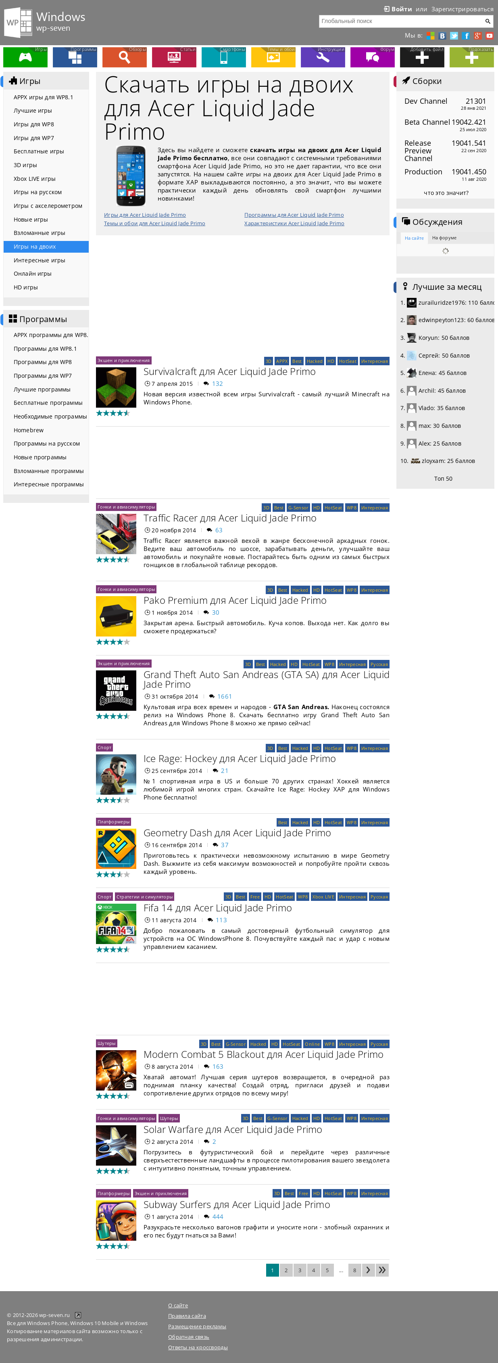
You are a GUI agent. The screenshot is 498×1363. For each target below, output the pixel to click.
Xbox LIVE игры (35, 178)
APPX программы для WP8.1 (51, 335)
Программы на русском (47, 443)
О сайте (178, 1305)
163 (218, 1066)
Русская (379, 664)
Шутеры (107, 1043)
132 (217, 383)
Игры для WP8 (34, 124)
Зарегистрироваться (462, 9)
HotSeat (347, 361)
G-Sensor (298, 508)
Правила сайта (187, 1315)
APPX (282, 361)
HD (330, 361)
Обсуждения (431, 222)
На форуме (444, 237)
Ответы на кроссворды (198, 1347)
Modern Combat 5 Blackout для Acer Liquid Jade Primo (263, 1054)
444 (218, 1216)
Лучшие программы (42, 389)
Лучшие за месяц (441, 287)
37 (225, 845)
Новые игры (31, 219)
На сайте (414, 238)
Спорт (104, 747)
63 (219, 530)
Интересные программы (49, 484)
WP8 (351, 508)
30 (216, 612)
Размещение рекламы (197, 1326)
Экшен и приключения (124, 360)
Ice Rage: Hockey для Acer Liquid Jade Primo (240, 758)
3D (269, 361)
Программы (37, 319)
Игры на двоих (35, 246)
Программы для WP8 (43, 362)
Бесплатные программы (48, 402)
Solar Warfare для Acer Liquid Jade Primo (233, 1129)
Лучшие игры (33, 110)
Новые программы (40, 457)
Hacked (315, 361)
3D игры (25, 165)
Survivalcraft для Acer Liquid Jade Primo (230, 371)
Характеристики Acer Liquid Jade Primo (294, 223)
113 (221, 920)
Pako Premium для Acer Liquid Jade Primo (235, 600)
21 (225, 770)
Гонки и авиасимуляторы (126, 507)
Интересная (374, 361)
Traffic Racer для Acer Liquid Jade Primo (230, 517)
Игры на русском (38, 192)
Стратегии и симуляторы (145, 897)
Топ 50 (443, 478)
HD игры (26, 287)
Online (312, 1044)
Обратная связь (188, 1336)
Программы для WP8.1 (45, 348)
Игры (23, 81)
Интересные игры (39, 260)
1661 (224, 696)
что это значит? (446, 193)
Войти (397, 9)
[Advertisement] (243, 295)
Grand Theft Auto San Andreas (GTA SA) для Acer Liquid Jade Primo (267, 679)
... (341, 1270)
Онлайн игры (33, 273)
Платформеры (113, 822)
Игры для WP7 (34, 138)
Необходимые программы (50, 416)
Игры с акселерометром (48, 205)
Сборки (421, 81)
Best (297, 361)
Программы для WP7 (43, 375)
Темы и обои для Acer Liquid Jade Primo (154, 223)
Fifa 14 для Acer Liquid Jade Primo (218, 907)
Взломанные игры (39, 233)
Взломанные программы (49, 471)
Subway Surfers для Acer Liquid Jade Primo (237, 1204)
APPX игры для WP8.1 (43, 97)
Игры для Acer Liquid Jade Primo (145, 214)
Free (255, 897)
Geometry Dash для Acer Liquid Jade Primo (237, 832)
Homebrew (29, 430)
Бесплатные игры (39, 151)
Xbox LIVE (323, 897)
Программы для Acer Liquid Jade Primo (294, 214)
